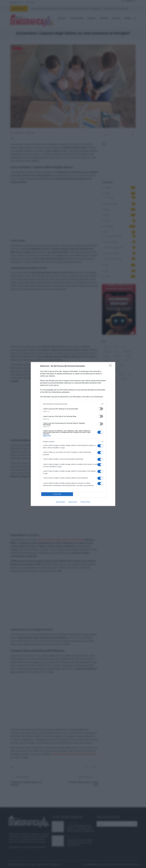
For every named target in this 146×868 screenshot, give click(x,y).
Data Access (73, 502)
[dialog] (73, 434)
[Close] (111, 366)
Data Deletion (60, 502)
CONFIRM (57, 494)
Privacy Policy (85, 502)
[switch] (100, 408)
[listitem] (73, 404)
